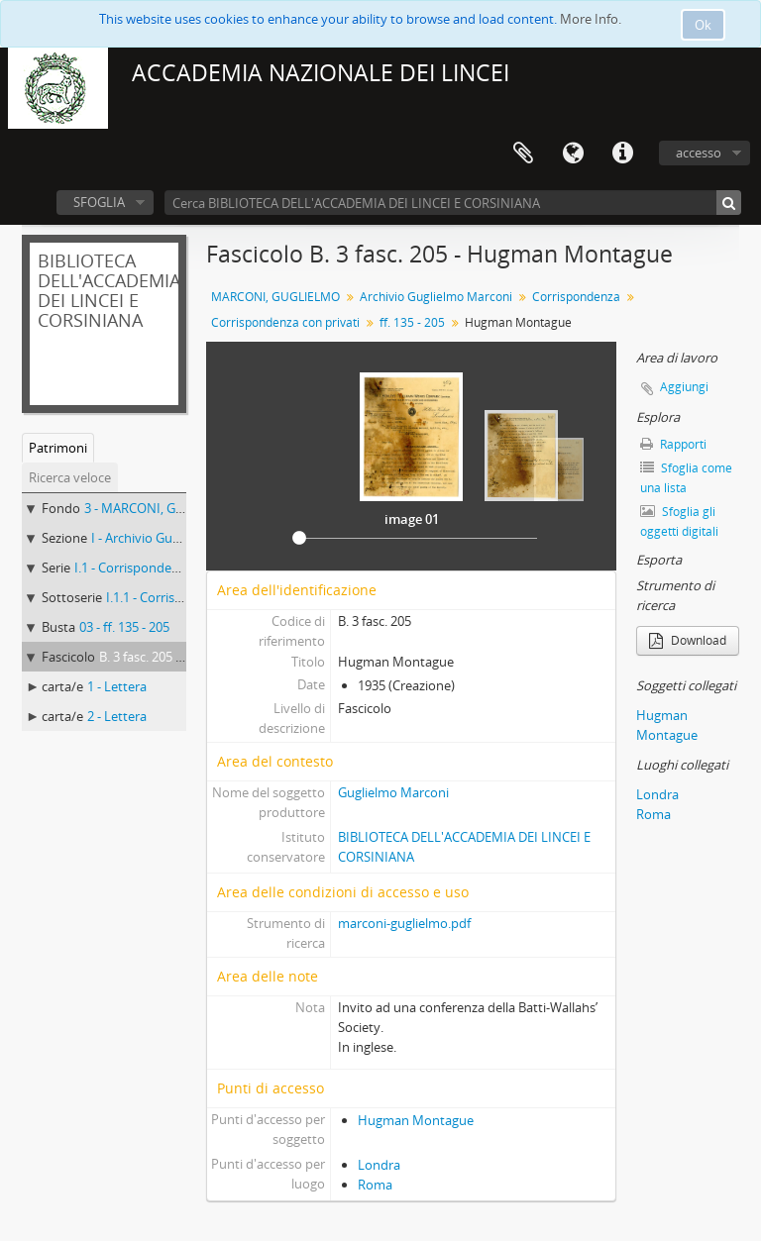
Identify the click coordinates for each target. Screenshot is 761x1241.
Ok (703, 25)
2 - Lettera (117, 716)
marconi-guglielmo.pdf (404, 923)
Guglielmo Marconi (393, 792)
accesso (698, 152)
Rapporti (673, 444)
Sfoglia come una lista (686, 478)
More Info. (590, 19)
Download (687, 640)
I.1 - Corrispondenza (133, 567)
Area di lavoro (523, 153)
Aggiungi (684, 386)
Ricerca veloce (70, 477)
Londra (379, 1165)
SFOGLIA (99, 202)
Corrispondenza (576, 296)
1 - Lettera (117, 686)
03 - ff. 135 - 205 (124, 627)
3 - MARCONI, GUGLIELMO (162, 508)
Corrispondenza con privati (285, 322)
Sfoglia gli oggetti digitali (679, 521)
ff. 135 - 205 (412, 322)
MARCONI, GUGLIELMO (275, 296)
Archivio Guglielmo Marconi (436, 296)
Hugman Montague (416, 1120)
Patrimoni (58, 448)
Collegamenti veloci (622, 153)
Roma (375, 1184)
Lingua (573, 153)
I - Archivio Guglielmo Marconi (179, 538)
